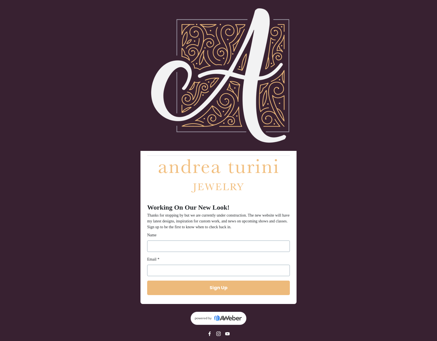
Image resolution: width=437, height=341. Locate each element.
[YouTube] (227, 333)
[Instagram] (218, 333)
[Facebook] (209, 333)
